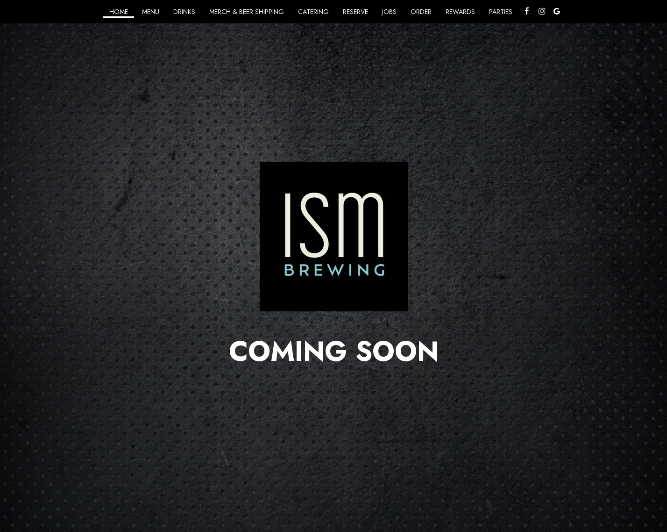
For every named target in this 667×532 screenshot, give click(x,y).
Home (118, 11)
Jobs (389, 11)
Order (421, 11)
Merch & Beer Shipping (246, 11)
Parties (500, 11)
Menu (150, 11)
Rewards (460, 11)
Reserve (355, 11)
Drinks (184, 11)
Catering (313, 11)
